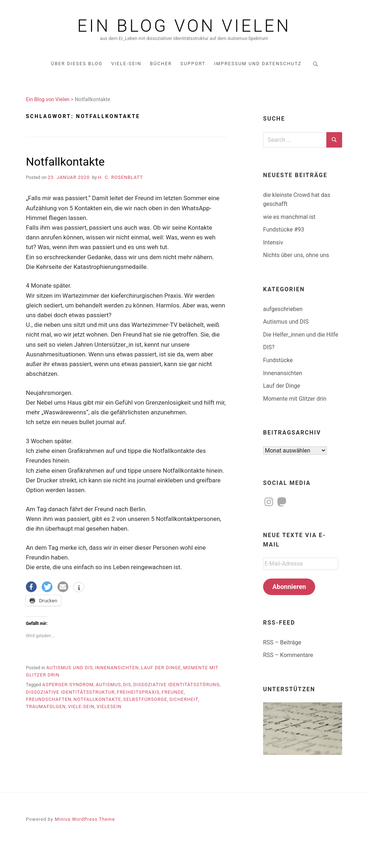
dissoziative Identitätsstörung (176, 684)
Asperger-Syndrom (67, 684)
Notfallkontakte (65, 161)
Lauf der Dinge (161, 667)
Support (193, 63)
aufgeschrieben (283, 309)
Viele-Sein (126, 63)
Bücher (161, 63)
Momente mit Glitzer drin (294, 398)
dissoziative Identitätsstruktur (70, 692)
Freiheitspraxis (138, 692)
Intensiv (273, 242)
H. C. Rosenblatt (120, 177)
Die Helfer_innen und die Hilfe (300, 334)
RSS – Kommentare (288, 655)
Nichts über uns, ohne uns (296, 255)
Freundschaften (49, 699)
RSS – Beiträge (282, 642)
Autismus (108, 684)
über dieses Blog (76, 63)
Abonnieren (289, 586)
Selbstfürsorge (145, 699)
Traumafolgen (46, 706)
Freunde (173, 692)
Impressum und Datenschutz (258, 63)
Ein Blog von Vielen (184, 26)
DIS (127, 684)
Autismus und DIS (69, 667)
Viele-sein (81, 706)
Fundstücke (278, 360)
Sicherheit (183, 699)
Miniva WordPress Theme (85, 819)
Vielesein (109, 706)
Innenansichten (117, 667)
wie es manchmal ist (289, 216)
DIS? (269, 347)
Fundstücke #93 (283, 229)
